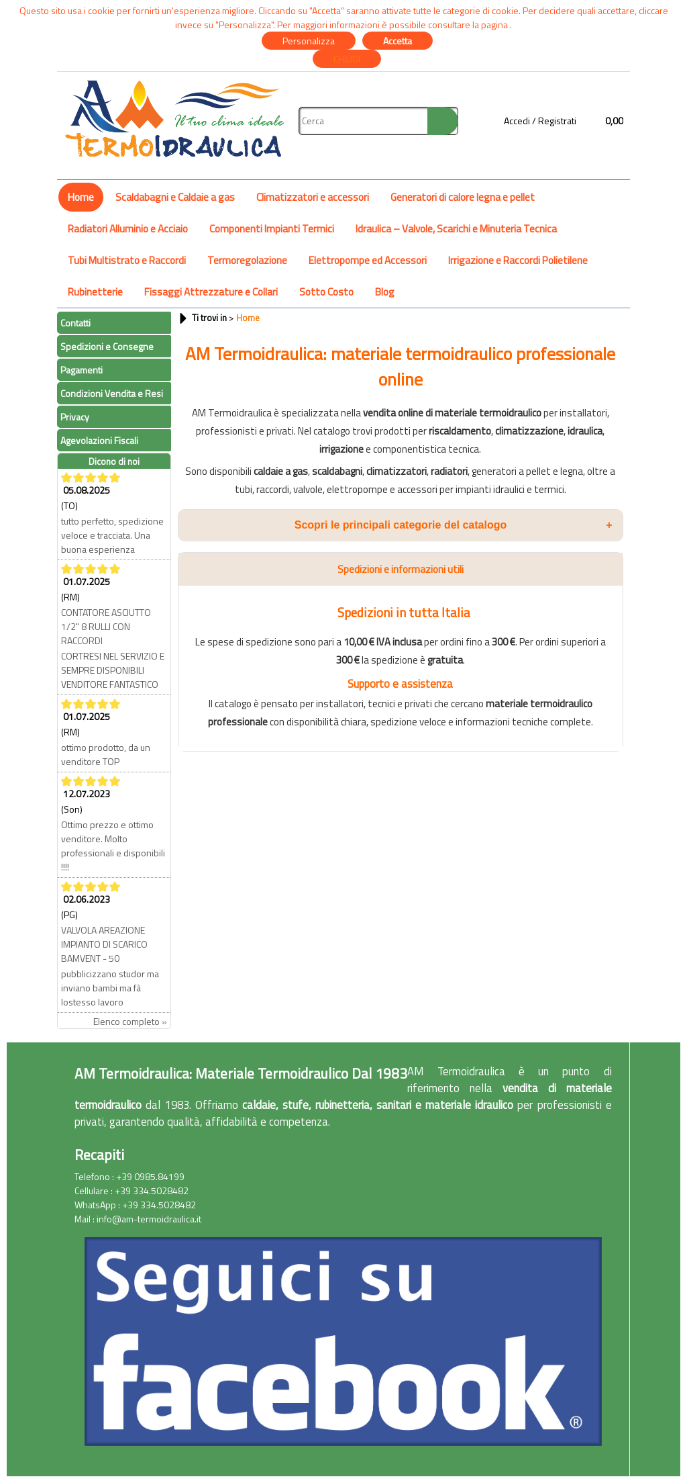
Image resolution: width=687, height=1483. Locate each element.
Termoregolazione (247, 260)
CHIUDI (346, 59)
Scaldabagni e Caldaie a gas (175, 197)
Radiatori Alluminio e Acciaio (128, 228)
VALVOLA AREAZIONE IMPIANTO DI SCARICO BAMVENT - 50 (104, 944)
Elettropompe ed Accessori (368, 260)
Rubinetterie (95, 292)
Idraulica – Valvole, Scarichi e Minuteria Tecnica (456, 228)
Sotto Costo (326, 292)
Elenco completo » (130, 1021)
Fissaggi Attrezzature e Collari (211, 292)
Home (81, 197)
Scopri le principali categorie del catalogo (454, 525)
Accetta (397, 41)
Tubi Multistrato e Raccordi (127, 260)
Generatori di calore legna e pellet (462, 197)
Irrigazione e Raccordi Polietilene (518, 260)
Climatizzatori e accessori (312, 197)
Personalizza (308, 41)
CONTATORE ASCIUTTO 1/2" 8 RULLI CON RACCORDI (106, 626)
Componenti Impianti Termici (271, 228)
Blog (384, 292)
